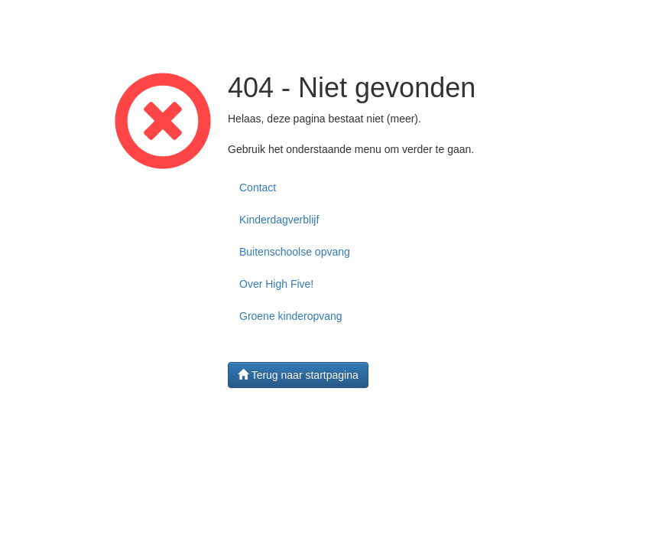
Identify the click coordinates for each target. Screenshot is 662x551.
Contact (257, 187)
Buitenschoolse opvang (294, 252)
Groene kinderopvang (290, 316)
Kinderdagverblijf (279, 220)
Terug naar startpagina (298, 375)
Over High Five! (276, 284)
